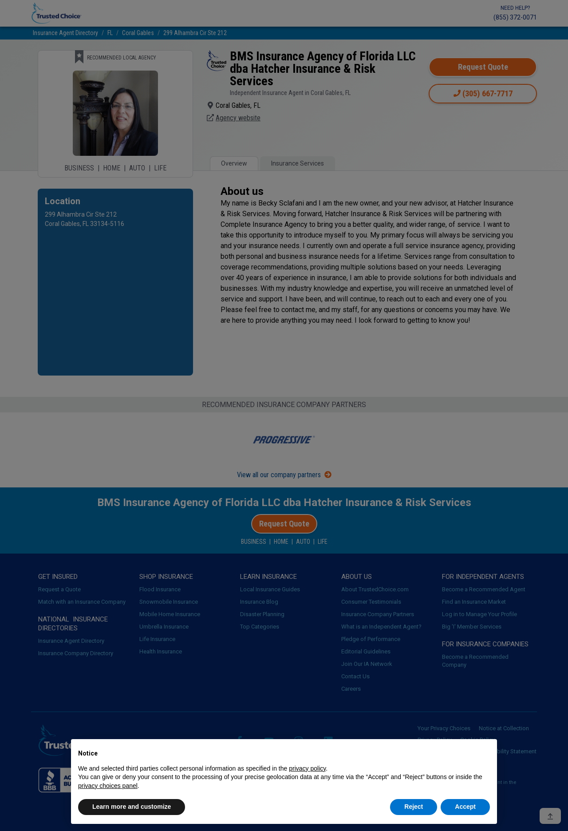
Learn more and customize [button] (131, 806)
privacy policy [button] (307, 768)
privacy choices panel (108, 785)
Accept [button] (465, 806)
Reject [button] (413, 806)
